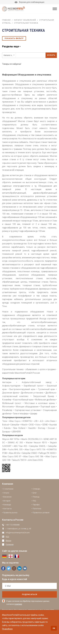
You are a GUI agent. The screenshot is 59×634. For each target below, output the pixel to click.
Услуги (6, 493)
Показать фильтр (14, 38)
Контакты (7, 509)
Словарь (36, 489)
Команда (7, 505)
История (6, 501)
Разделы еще (10, 46)
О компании (8, 489)
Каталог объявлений (25, 20)
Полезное (9, 544)
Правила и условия (41, 512)
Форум (8, 540)
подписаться (29, 594)
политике (18, 604)
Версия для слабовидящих (29, 2)
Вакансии (7, 497)
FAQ (34, 501)
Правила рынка (10, 512)
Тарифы (36, 505)
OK (54, 628)
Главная (6, 20)
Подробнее (7, 629)
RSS (7, 537)
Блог (35, 493)
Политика (37, 509)
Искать (51, 55)
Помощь (36, 497)
